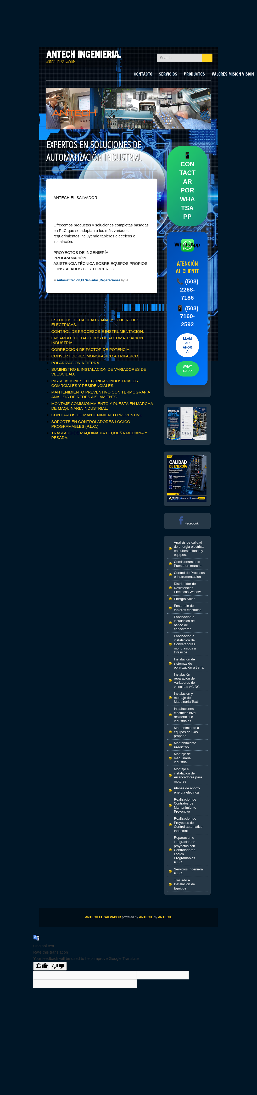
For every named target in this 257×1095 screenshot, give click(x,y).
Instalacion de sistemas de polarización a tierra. (189, 663)
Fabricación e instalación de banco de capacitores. (184, 623)
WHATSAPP (187, 369)
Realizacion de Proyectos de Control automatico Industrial (188, 825)
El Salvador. (90, 280)
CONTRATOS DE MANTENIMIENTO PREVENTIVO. (97, 415)
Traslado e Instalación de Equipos (184, 884)
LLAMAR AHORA (187, 345)
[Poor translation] (58, 966)
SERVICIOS (168, 74)
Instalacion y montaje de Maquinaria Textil (186, 698)
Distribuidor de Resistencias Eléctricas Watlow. (187, 588)
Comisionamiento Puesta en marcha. (188, 564)
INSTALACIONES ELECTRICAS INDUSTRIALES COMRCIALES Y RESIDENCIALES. (94, 383)
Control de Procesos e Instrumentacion (189, 575)
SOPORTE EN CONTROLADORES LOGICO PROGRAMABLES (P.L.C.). (90, 424)
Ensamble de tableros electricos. (188, 608)
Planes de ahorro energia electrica (187, 790)
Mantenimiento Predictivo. (185, 745)
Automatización (68, 280)
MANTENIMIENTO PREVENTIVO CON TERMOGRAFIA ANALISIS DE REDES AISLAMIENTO (100, 394)
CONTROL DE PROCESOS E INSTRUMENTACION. (97, 331)
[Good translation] (41, 966)
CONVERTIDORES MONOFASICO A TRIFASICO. (95, 356)
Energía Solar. (184, 599)
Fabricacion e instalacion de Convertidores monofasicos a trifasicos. (185, 644)
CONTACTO (143, 74)
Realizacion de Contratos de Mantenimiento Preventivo (185, 805)
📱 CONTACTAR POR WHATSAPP (187, 186)
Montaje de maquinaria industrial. (182, 758)
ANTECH (145, 917)
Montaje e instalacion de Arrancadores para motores (188, 775)
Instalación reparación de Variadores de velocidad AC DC (186, 680)
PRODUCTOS (194, 74)
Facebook (187, 523)
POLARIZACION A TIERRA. (75, 363)
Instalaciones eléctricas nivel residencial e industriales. (185, 715)
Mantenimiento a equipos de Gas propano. (186, 732)
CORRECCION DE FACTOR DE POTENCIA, (90, 349)
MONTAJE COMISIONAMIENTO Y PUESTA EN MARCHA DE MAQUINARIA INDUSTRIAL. (102, 405)
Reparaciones (110, 280)
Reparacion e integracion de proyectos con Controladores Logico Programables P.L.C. (184, 850)
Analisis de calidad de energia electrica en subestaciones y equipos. (188, 548)
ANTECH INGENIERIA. (83, 54)
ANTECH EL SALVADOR (103, 917)
